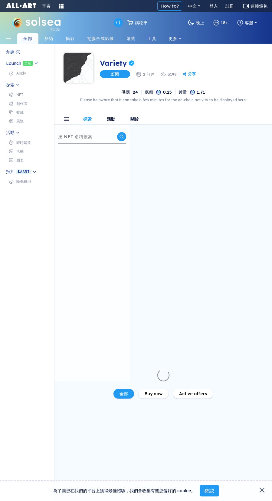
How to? (170, 6)
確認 (209, 491)
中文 (192, 6)
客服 (245, 23)
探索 (87, 119)
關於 (134, 119)
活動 (111, 119)
